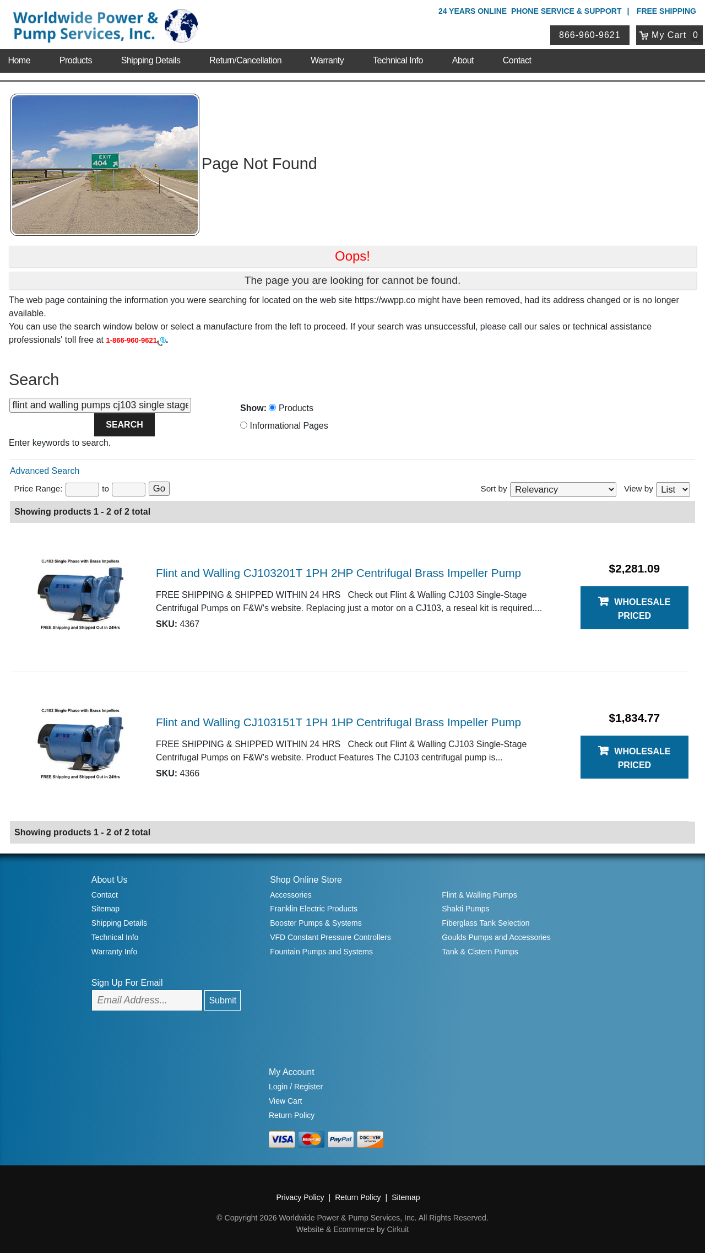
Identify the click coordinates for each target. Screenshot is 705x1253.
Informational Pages (284, 425)
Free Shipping (666, 11)
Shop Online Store (306, 879)
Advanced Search (44, 471)
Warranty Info (114, 951)
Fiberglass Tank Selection (485, 923)
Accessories (290, 894)
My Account (291, 1072)
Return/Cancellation (245, 60)
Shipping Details (151, 60)
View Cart (285, 1101)
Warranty (327, 60)
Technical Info (398, 60)
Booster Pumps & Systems (316, 923)
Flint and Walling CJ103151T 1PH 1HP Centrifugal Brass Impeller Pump (338, 722)
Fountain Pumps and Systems (321, 951)
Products (75, 60)
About (463, 60)
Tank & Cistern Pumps (480, 951)
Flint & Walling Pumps (479, 894)
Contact (517, 60)
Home (19, 60)
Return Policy (291, 1115)
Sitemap (105, 908)
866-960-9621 (590, 35)
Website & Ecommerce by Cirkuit (352, 1229)
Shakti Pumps (465, 908)
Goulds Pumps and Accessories (496, 937)
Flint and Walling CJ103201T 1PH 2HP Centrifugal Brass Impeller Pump (338, 572)
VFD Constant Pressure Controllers (330, 937)
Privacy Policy (300, 1197)
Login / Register (296, 1086)
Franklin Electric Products (313, 908)
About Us (109, 879)
